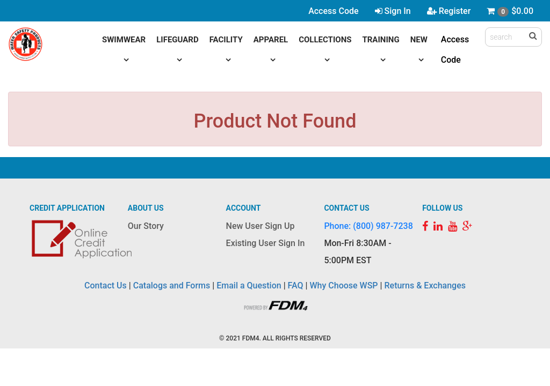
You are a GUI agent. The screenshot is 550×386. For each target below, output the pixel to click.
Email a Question (248, 285)
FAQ (295, 285)
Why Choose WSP (344, 285)
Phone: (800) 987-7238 (368, 226)
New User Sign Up (260, 226)
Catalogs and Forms (172, 285)
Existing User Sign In (265, 243)
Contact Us (105, 285)
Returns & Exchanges (424, 285)
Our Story (146, 226)
